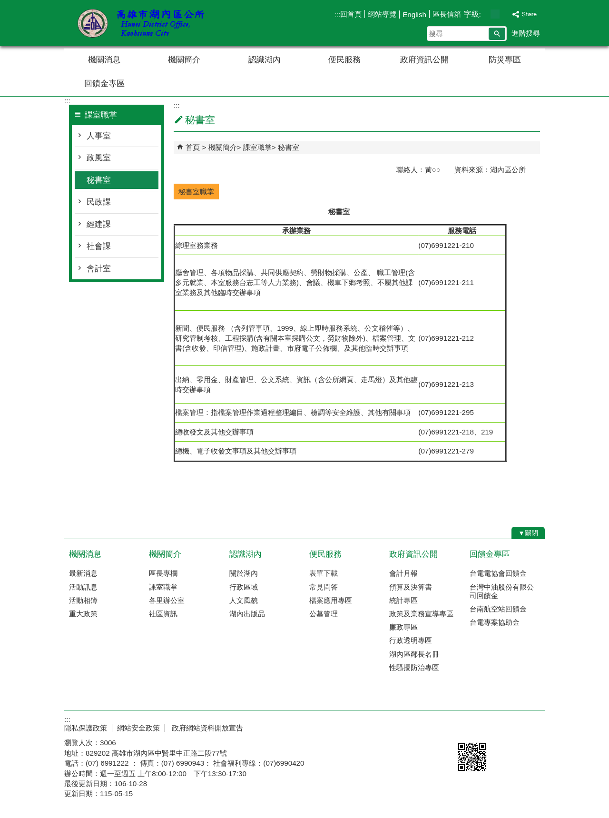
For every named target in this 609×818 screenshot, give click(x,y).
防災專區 (505, 59)
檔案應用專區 (330, 600)
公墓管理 (323, 614)
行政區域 (243, 587)
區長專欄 (163, 573)
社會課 (99, 246)
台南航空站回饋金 (498, 609)
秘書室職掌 (196, 191)
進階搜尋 (525, 33)
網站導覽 (382, 14)
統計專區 (403, 600)
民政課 (99, 202)
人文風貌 (243, 600)
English (414, 14)
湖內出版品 (247, 614)
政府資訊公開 (424, 59)
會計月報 (403, 573)
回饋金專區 (104, 83)
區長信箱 (446, 14)
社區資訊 (163, 614)
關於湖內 (243, 573)
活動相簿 (83, 600)
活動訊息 (83, 587)
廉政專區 (403, 627)
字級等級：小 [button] (485, 14)
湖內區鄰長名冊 (414, 654)
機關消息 (104, 59)
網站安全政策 (138, 728)
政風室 (99, 157)
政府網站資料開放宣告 (206, 728)
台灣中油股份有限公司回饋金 (502, 591)
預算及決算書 (410, 587)
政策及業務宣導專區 (421, 614)
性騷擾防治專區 (414, 667)
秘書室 (99, 180)
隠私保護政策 (85, 728)
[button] (497, 34)
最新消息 (83, 573)
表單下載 (323, 573)
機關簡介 (184, 59)
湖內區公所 (144, 23)
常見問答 (323, 587)
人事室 (99, 135)
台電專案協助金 (495, 622)
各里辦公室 (167, 600)
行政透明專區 (410, 640)
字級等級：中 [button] (495, 14)
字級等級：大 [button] (505, 14)
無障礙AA (510, 726)
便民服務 (344, 59)
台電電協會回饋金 (498, 573)
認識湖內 (264, 59)
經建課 (99, 224)
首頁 (193, 147)
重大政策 (83, 614)
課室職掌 (257, 147)
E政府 (463, 726)
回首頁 (351, 14)
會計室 (99, 268)
